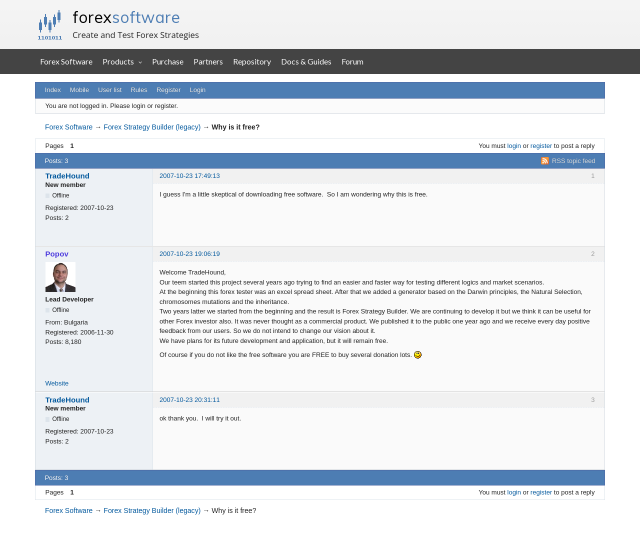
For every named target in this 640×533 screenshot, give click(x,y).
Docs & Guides (306, 61)
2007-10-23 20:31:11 (190, 400)
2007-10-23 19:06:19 (190, 254)
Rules (138, 90)
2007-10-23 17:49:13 (190, 176)
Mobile (79, 90)
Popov (57, 254)
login (514, 146)
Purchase (168, 61)
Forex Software (66, 61)
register (541, 146)
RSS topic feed (574, 160)
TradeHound (68, 176)
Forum (353, 61)
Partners (208, 61)
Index (53, 90)
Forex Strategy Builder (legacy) (152, 127)
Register (168, 90)
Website (57, 383)
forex (126, 17)
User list (110, 90)
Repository (252, 61)
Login (198, 90)
